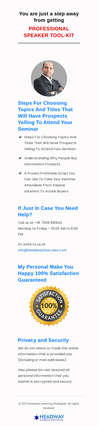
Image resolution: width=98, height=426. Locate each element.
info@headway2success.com (42, 250)
